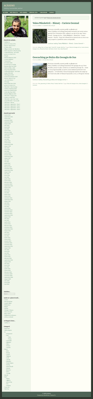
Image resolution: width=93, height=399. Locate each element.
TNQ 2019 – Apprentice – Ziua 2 (12, 106)
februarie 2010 (8, 272)
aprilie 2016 (7, 179)
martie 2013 (7, 223)
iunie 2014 (7, 204)
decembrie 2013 (8, 210)
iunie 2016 (7, 175)
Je (44, 47)
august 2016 (8, 172)
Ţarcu (7, 371)
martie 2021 (7, 118)
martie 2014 (8, 208)
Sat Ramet (51, 49)
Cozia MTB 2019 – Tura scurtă (12, 100)
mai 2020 (7, 129)
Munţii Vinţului (9, 363)
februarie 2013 (8, 225)
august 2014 (8, 201)
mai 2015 (7, 192)
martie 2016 (8, 180)
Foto (42, 47)
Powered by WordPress (43, 395)
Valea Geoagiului (83, 83)
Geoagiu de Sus (36, 49)
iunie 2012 (7, 234)
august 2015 (8, 187)
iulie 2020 (7, 125)
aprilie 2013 (7, 222)
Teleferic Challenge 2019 (11, 88)
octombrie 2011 (8, 244)
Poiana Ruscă (9, 366)
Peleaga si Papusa (9, 310)
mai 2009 (7, 284)
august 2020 (8, 123)
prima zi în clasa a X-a (10, 85)
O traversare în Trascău (10, 64)
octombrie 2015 (8, 184)
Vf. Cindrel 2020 (8, 62)
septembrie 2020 (9, 122)
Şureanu (8, 370)
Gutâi (7, 358)
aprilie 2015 (7, 194)
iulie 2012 (7, 232)
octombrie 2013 (8, 213)
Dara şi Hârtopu (8, 301)
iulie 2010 (7, 263)
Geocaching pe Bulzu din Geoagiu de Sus (54, 57)
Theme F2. (53, 395)
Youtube (8, 347)
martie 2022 (7, 115)
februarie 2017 (8, 167)
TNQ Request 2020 (9, 75)
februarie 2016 (8, 182)
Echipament (9, 333)
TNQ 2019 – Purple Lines (11, 95)
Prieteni (8, 345)
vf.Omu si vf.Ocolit (9, 317)
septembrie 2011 (9, 246)
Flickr (9, 337)
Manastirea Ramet (44, 49)
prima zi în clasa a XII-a (10, 43)
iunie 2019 (7, 137)
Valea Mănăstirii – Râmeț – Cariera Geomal (56, 23)
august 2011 (8, 248)
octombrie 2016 (8, 168)
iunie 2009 (7, 282)
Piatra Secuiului (8, 312)
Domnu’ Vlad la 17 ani (10, 78)
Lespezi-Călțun (8, 303)
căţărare (8, 380)
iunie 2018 (7, 149)
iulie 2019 (7, 135)
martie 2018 (8, 153)
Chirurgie (7, 81)
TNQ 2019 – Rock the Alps (11, 87)
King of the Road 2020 (10, 69)
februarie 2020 (8, 132)
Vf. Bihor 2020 (8, 47)
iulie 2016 (7, 173)
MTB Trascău (14, 12)
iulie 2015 (7, 189)
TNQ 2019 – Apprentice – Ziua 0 (12, 109)
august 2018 (8, 146)
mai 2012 (7, 236)
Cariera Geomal (84, 47)
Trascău (58, 47)
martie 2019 (8, 142)
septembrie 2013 (9, 215)
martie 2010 (8, 270)
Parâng (6, 308)
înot (7, 383)
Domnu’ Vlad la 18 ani (10, 45)
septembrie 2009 (9, 277)
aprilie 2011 (7, 255)
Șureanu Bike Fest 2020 (10, 66)
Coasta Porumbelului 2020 (11, 76)
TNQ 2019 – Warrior (9, 102)
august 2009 (8, 279)
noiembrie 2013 (8, 211)
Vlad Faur (63, 47)
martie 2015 (8, 196)
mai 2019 (7, 139)
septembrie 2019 (9, 134)
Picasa (46, 47)
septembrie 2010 (9, 260)
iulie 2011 (7, 249)
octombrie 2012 (8, 227)
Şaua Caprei (8, 313)
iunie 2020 (7, 127)
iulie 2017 (7, 160)
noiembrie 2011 (8, 242)
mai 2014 (7, 206)
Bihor (7, 351)
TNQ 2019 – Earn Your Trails (11, 99)
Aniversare (7, 328)
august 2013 (8, 217)
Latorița (8, 359)
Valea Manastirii (64, 49)
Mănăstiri (8, 342)
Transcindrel (8, 61)
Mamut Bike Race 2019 (10, 83)
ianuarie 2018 (8, 154)
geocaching (43, 83)
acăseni (5, 12)
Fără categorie (8, 330)
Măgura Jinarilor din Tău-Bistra (12, 49)
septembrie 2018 (9, 144)
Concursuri (43, 12)
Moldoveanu (7, 305)
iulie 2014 (7, 203)
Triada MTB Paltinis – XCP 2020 (12, 71)
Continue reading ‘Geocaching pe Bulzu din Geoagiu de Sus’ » (50, 80)
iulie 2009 (7, 280)
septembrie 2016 (9, 170)
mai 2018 (7, 151)
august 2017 (8, 158)
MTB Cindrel (23, 12)
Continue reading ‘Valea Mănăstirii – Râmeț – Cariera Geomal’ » (66, 43)
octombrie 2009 (8, 275)
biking (39, 47)
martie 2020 (8, 130)
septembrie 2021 (9, 116)
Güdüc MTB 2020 (9, 73)
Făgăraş (8, 356)
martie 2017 (7, 165)
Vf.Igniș (6, 56)
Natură (6, 375)
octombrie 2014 (8, 198)
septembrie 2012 (9, 229)
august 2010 (8, 261)
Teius (59, 49)
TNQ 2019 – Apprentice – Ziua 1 (12, 107)
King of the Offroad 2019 (11, 90)
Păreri (7, 344)
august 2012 (8, 230)
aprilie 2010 (7, 268)
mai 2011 (7, 253)
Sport (50, 47)
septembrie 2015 (9, 186)
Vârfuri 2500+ (33, 12)
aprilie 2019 (7, 141)
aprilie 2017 (7, 163)
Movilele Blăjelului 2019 (10, 94)
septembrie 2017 (9, 156)
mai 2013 (7, 220)
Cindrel (6, 299)
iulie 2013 (7, 218)
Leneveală (8, 340)
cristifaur (39, 25)
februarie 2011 (8, 258)
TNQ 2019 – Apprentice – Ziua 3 (12, 104)
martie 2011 (7, 256)
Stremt (55, 49)
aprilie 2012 (7, 237)
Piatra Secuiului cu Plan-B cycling (13, 50)
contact (51, 12)
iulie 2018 (7, 148)
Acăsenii (9, 5)
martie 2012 (7, 239)
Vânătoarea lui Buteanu (10, 315)
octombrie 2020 (8, 120)
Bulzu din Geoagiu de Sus (75, 47)
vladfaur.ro (7, 42)
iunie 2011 (7, 251)
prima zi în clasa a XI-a (10, 54)
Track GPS (54, 47)
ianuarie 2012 (8, 241)
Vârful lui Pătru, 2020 (10, 68)
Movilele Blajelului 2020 (10, 57)
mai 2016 (7, 177)
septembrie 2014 (9, 199)
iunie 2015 (7, 191)
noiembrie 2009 (8, 274)
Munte (49, 83)
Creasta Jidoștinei (9, 59)
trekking (8, 385)
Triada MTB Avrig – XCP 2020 (12, 52)
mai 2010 (7, 267)
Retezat (8, 368)
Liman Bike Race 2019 (10, 92)
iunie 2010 (7, 265)
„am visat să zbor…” (9, 80)
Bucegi (8, 352)
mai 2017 (7, 161)
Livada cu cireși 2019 (10, 97)
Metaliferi (8, 361)
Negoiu (6, 306)
